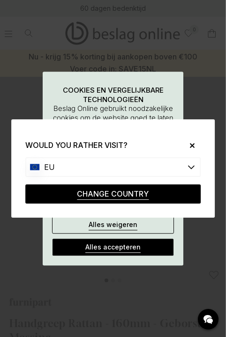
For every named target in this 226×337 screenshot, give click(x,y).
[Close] (189, 145)
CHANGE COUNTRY (113, 193)
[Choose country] (113, 167)
